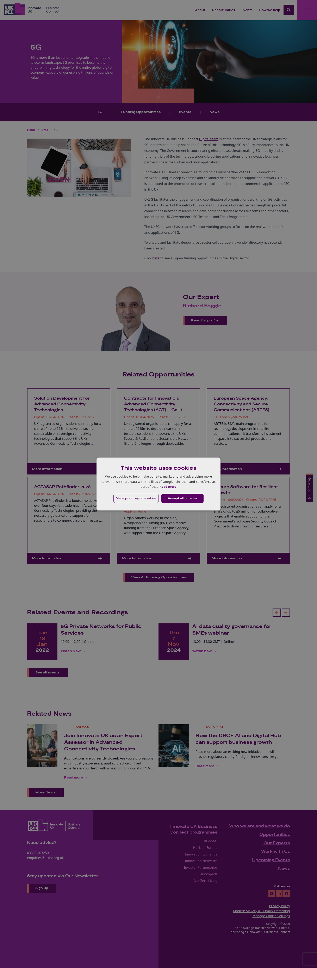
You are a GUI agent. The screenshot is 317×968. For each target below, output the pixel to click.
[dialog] (158, 484)
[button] (136, 498)
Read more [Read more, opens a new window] (167, 486)
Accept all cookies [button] (182, 498)
